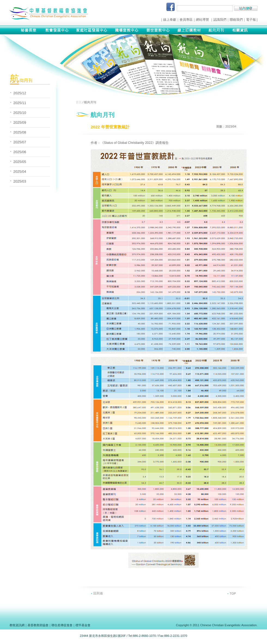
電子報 (251, 20)
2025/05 (19, 162)
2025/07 (19, 142)
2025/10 (19, 113)
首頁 (79, 102)
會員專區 (186, 20)
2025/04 (19, 171)
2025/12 (19, 93)
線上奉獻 (169, 20)
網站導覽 (202, 20)
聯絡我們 (236, 20)
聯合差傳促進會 (61, 625)
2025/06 (19, 152)
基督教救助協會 (38, 625)
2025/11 (19, 103)
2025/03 (19, 181)
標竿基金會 (82, 625)
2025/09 (19, 122)
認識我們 (219, 20)
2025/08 (19, 132)
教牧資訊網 (17, 625)
